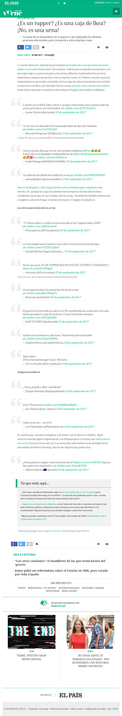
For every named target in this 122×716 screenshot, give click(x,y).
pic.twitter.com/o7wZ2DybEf (40, 129)
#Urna (86, 150)
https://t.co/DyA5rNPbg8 (37, 268)
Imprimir (98, 47)
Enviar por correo (107, 47)
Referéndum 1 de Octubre (42, 588)
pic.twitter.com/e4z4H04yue (50, 157)
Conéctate (99, 3)
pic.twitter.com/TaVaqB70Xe (70, 465)
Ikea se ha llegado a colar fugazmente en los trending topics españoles (57, 187)
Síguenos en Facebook (59, 3)
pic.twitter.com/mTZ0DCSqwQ (41, 247)
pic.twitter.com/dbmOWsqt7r (40, 293)
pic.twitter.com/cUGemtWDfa (40, 338)
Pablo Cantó (23, 55)
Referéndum (53, 591)
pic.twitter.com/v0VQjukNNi (39, 317)
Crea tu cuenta (113, 3)
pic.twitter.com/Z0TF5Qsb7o (78, 108)
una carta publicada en (78, 492)
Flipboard (57, 531)
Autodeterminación (69, 588)
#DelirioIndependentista (94, 153)
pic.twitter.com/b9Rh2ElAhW (87, 175)
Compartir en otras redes (36, 47)
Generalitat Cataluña (93, 588)
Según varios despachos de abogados (39, 504)
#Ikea (76, 153)
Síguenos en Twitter (64, 3)
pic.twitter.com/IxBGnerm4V (40, 226)
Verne (12, 13)
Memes (90, 651)
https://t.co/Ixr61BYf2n (87, 462)
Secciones (116, 11)
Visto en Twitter (25, 18)
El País (12, 2)
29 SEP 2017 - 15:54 (43, 55)
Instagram (47, 531)
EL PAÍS (70, 694)
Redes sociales (69, 591)
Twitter (22, 588)
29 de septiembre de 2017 (70, 112)
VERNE (31, 651)
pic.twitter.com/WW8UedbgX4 (58, 404)
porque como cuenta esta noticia (90, 85)
